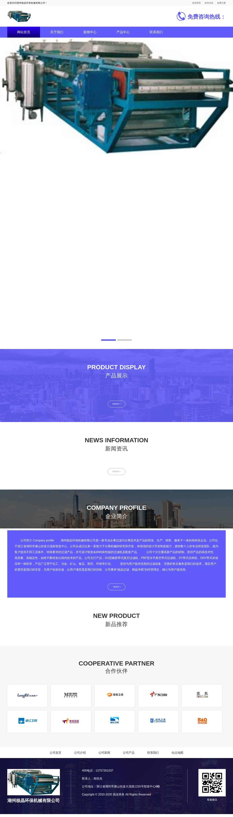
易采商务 (196, 3)
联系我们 (156, 32)
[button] (108, 340)
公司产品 (129, 755)
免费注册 (221, 3)
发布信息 (209, 3)
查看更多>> (116, 404)
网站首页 (23, 32)
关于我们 (56, 32)
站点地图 (177, 755)
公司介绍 (80, 755)
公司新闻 (104, 755)
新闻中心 (89, 32)
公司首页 (55, 755)
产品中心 (123, 32)
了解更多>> (116, 589)
